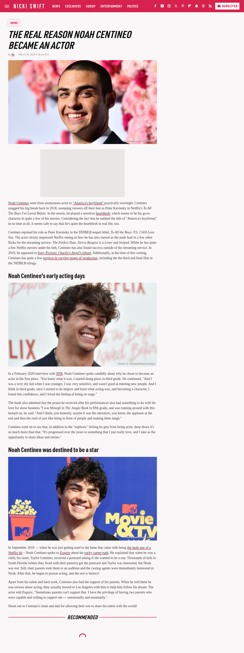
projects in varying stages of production (70, 258)
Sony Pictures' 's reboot (64, 253)
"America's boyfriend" (88, 203)
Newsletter (227, 6)
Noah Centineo (18, 203)
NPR (59, 373)
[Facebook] (155, 7)
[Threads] (203, 7)
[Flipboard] (190, 7)
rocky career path (96, 553)
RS (13, 54)
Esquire (65, 553)
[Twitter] (176, 7)
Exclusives (73, 6)
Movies (14, 22)
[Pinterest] (183, 7)
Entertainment (111, 6)
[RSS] (210, 7)
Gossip (90, 6)
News (56, 6)
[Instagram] (169, 7)
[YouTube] (162, 7)
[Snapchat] (196, 7)
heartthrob (103, 213)
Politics (132, 6)
